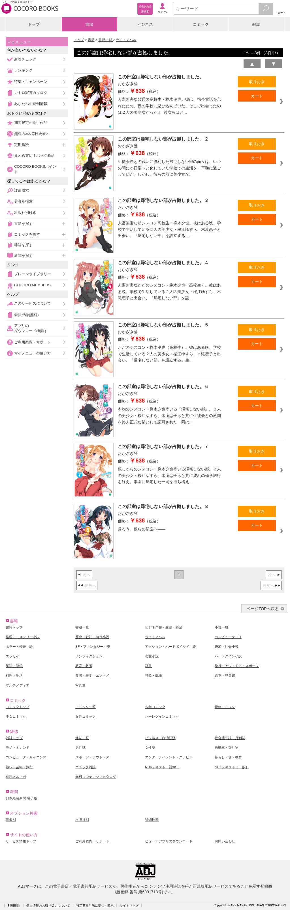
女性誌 (150, 748)
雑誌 (256, 24)
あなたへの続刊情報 (30, 104)
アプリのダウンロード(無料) (30, 328)
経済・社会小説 (226, 647)
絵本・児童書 (225, 675)
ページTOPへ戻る (263, 608)
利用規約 (14, 905)
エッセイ (12, 656)
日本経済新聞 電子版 (21, 798)
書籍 (89, 24)
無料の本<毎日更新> (31, 134)
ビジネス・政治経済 (160, 738)
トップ (34, 24)
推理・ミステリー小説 (23, 637)
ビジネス (145, 24)
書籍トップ (14, 627)
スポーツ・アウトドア (92, 757)
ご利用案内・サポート (32, 342)
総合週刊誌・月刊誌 (230, 738)
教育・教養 (83, 666)
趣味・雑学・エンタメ (92, 675)
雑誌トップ (14, 738)
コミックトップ (17, 707)
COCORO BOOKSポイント (35, 169)
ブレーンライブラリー (32, 274)
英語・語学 (14, 666)
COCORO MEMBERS (32, 285)
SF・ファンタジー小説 (92, 647)
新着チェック (25, 59)
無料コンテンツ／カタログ (95, 777)
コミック (201, 24)
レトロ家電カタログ (30, 93)
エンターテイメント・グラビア (169, 757)
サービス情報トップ (21, 841)
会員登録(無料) (26, 315)
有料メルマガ (16, 777)
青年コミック (225, 707)
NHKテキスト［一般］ (232, 767)
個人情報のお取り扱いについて (48, 905)
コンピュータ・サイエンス (26, 757)
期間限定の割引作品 (30, 123)
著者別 (11, 820)
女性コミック (85, 716)
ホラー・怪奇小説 (19, 647)
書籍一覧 (106, 40)
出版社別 (82, 820)
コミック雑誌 (85, 767)
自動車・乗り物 (226, 748)
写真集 (80, 685)
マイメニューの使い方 (32, 353)
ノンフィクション (89, 656)
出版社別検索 (25, 212)
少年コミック (155, 707)
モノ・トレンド (17, 748)
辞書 (148, 666)
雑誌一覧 (82, 738)
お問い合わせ (225, 841)
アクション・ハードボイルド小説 (170, 647)
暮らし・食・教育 (228, 757)
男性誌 (80, 748)
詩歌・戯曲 (153, 675)
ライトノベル (126, 40)
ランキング (23, 70)
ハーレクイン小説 (228, 656)
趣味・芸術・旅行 (19, 767)
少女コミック (16, 716)
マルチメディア (17, 685)
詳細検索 (21, 190)
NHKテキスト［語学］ (162, 767)
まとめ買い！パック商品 (34, 155)
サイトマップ (129, 905)
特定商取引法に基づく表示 (95, 905)
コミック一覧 (85, 707)
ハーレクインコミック (162, 716)
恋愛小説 (152, 656)
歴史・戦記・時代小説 (92, 637)
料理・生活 (14, 675)
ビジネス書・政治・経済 (163, 627)
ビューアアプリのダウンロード (169, 841)
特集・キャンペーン (30, 81)
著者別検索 (23, 201)
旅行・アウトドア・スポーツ (237, 666)
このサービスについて (32, 303)
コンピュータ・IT (228, 637)
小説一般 (221, 627)
